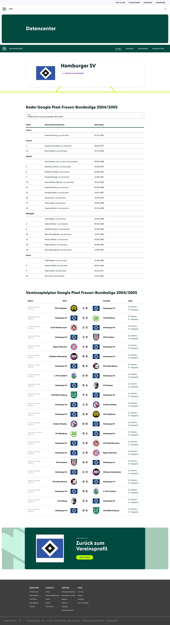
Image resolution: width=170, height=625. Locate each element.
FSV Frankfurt (108, 337)
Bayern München (60, 347)
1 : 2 (85, 327)
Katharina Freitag (51, 172)
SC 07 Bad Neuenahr (59, 327)
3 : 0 (85, 414)
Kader (29, 114)
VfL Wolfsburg (109, 318)
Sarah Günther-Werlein (53, 182)
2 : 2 (85, 318)
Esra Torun (49, 276)
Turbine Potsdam (110, 405)
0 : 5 (85, 510)
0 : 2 (85, 366)
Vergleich (133, 310)
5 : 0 (85, 375)
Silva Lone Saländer (52, 234)
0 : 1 (85, 385)
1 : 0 (85, 308)
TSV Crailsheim (61, 308)
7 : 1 (85, 395)
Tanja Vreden (50, 271)
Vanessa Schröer (51, 208)
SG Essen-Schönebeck (58, 356)
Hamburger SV (109, 308)
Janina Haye (49, 203)
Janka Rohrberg (51, 187)
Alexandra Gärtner (52, 167)
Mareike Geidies (51, 193)
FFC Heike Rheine (110, 366)
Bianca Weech (50, 151)
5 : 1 (85, 501)
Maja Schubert (50, 245)
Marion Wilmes (51, 239)
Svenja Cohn (49, 198)
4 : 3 (85, 462)
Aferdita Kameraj (51, 229)
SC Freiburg (108, 385)
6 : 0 (85, 424)
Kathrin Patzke (50, 265)
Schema (132, 307)
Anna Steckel (50, 161)
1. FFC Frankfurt (60, 376)
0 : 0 (85, 356)
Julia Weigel (49, 219)
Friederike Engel (51, 177)
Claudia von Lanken (52, 146)
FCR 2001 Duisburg (59, 395)
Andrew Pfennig (51, 135)
